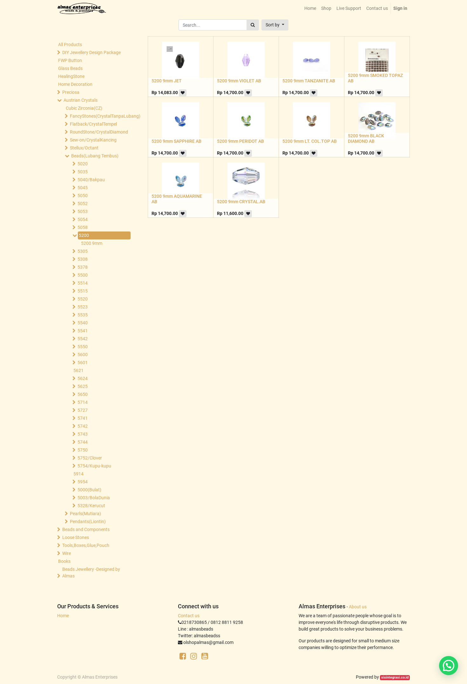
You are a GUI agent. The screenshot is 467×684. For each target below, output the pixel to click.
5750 (83, 450)
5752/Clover (90, 457)
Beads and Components (86, 529)
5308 (83, 259)
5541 (83, 330)
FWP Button (70, 60)
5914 (78, 473)
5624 (83, 378)
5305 (83, 251)
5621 (78, 370)
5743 (83, 434)
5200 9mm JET (167, 80)
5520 (83, 298)
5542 (83, 338)
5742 (83, 426)
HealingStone (71, 76)
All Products (70, 44)
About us (358, 606)
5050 (83, 195)
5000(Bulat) (89, 489)
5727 (83, 410)
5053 (83, 211)
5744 (83, 442)
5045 (83, 187)
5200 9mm (91, 243)
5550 (83, 346)
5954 (83, 481)
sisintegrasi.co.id (395, 677)
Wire (66, 553)
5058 (83, 227)
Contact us (189, 615)
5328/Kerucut (91, 505)
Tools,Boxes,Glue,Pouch (85, 545)
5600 (83, 354)
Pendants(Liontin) (88, 521)
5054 (83, 219)
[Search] (253, 25)
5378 (83, 267)
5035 (83, 171)
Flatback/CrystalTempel (93, 124)
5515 (83, 291)
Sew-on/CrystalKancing (93, 139)
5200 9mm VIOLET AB (239, 80)
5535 (83, 314)
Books (64, 561)
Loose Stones (75, 537)
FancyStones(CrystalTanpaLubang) (99, 116)
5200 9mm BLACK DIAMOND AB (366, 138)
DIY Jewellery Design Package (91, 52)
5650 (83, 394)
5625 (83, 386)
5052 (83, 203)
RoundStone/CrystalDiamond (99, 132)
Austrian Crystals (81, 100)
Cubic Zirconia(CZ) (84, 108)
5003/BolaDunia (94, 497)
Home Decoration (75, 84)
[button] (274, 25)
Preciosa (70, 92)
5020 (83, 163)
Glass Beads (70, 68)
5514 (83, 283)
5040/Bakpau (91, 179)
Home (63, 615)
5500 (83, 275)
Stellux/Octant (84, 147)
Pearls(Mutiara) (85, 513)
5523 (83, 306)
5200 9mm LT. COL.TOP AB (309, 141)
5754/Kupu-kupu (94, 465)
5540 (83, 322)
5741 (83, 418)
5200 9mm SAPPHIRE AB (176, 141)
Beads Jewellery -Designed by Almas (91, 572)
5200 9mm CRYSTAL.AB (241, 201)
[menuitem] (310, 8)
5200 (84, 235)
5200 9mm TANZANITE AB (308, 80)
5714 (83, 402)
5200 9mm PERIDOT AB (240, 141)
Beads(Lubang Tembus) (94, 155)
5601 (83, 362)
